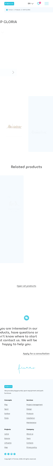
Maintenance (31, 422)
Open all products (26, 291)
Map (6, 447)
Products (17, 9)
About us (29, 434)
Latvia (6, 434)
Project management (34, 404)
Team (28, 438)
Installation (30, 418)
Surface (7, 413)
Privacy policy (31, 447)
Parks (6, 418)
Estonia (7, 438)
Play (6, 404)
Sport (6, 409)
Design (29, 409)
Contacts (29, 443)
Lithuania (7, 443)
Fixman (11, 9)
